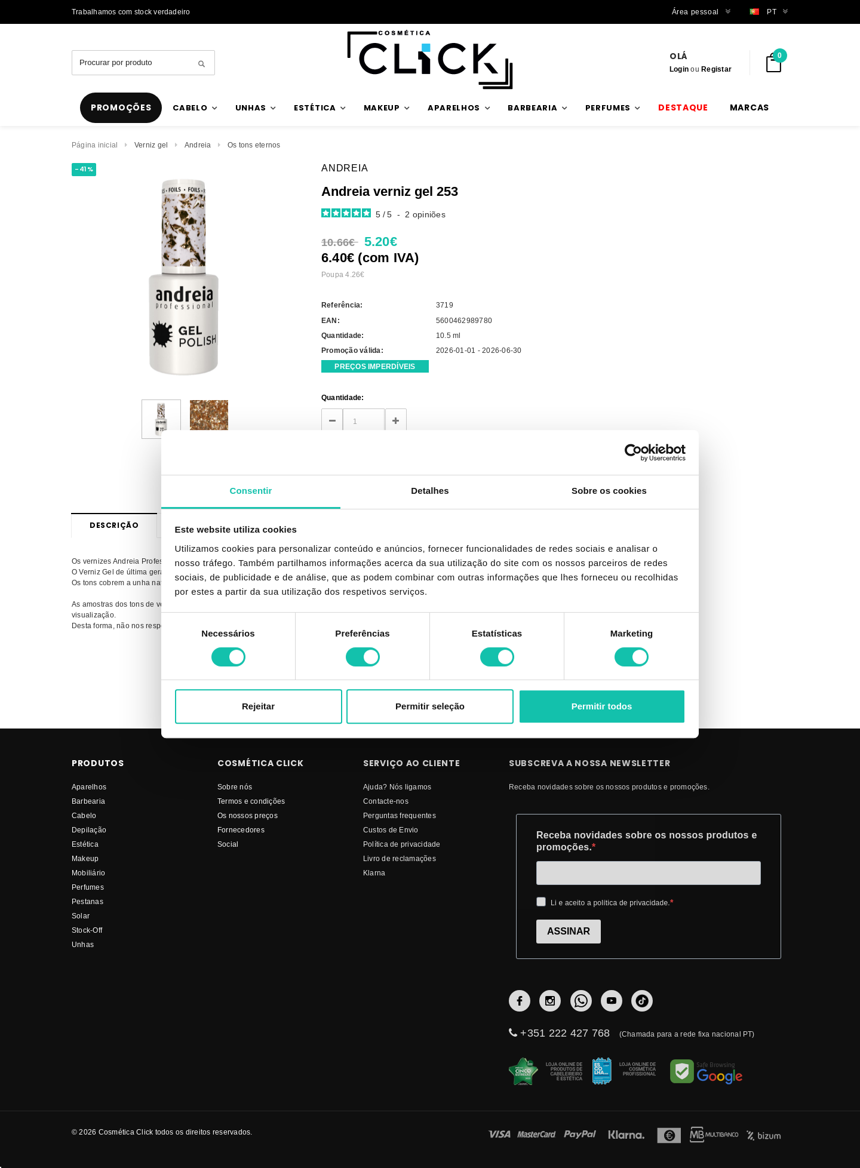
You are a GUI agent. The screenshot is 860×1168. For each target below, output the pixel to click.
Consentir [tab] (251, 490)
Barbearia (88, 801)
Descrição (114, 525)
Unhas (83, 944)
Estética (85, 844)
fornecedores (241, 829)
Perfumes (88, 887)
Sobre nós (234, 786)
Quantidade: (342, 397)
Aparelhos (89, 786)
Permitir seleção (430, 706)
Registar (716, 68)
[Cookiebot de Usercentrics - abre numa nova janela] (633, 453)
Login (679, 68)
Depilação (89, 829)
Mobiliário (88, 872)
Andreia (198, 144)
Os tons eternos (254, 144)
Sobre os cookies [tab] (609, 490)
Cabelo (84, 815)
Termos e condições (251, 801)
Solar (81, 915)
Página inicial (95, 144)
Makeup (85, 858)
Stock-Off (87, 930)
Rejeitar (258, 706)
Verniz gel (151, 144)
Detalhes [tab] (430, 490)
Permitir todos (602, 706)
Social (227, 844)
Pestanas (87, 901)
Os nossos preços (247, 815)
